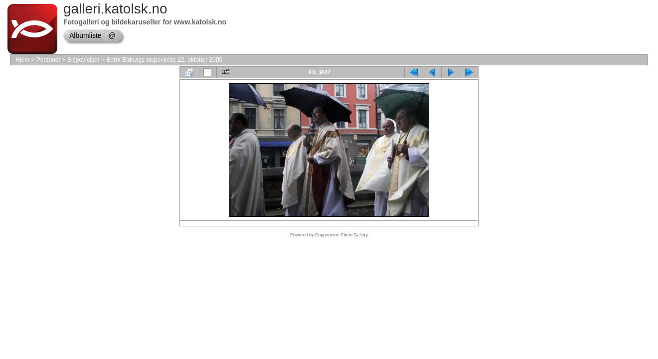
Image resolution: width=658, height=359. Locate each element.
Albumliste (85, 35)
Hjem (22, 59)
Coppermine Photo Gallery (341, 234)
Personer (48, 59)
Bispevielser (83, 59)
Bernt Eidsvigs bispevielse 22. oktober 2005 (164, 59)
